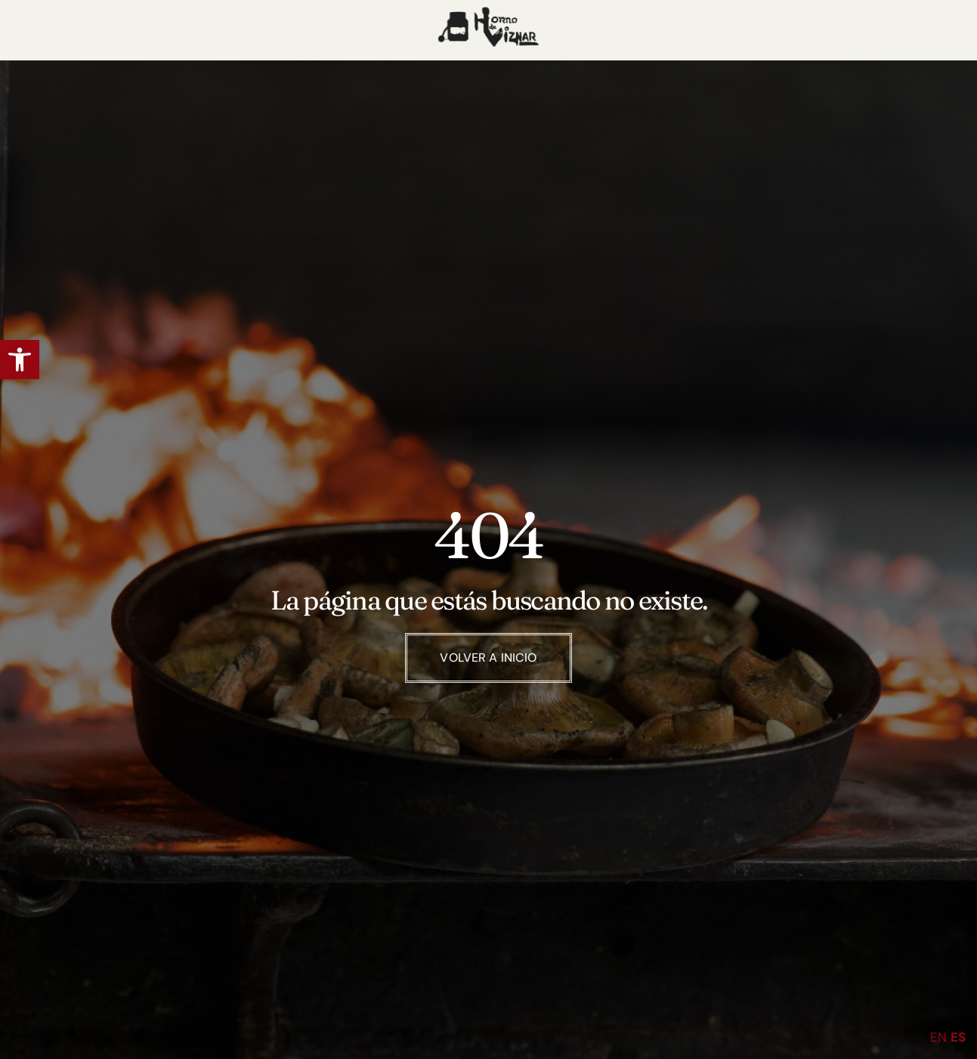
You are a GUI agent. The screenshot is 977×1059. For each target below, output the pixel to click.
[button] (19, 359)
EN (938, 1037)
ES (958, 1037)
